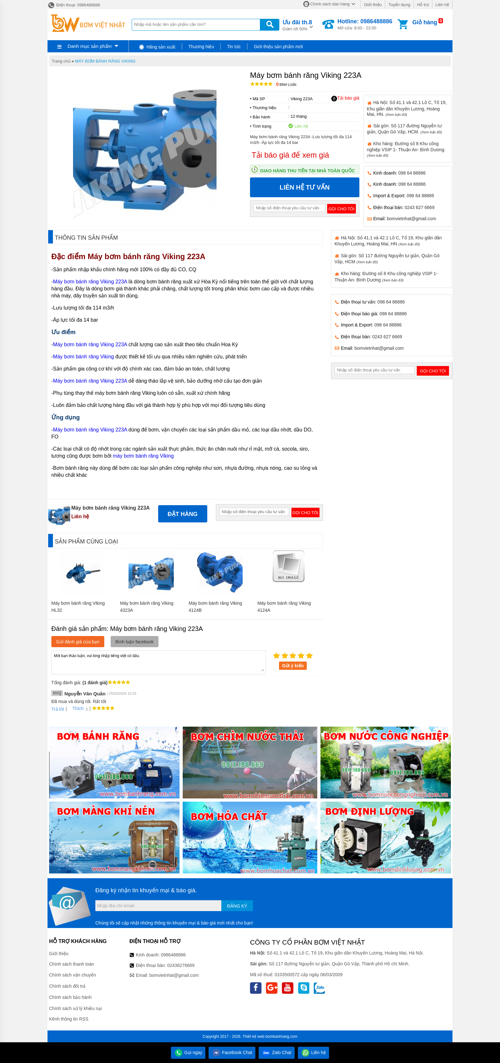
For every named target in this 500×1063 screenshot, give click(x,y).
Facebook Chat (232, 1052)
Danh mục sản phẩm (90, 46)
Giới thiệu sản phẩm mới (278, 46)
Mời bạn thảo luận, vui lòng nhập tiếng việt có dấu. (158, 661)
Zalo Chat (276, 1052)
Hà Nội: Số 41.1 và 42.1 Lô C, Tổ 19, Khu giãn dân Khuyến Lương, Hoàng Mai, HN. (407, 108)
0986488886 (173, 954)
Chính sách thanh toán (71, 964)
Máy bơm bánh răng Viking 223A (147, 256)
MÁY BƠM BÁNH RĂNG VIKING (105, 61)
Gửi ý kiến (293, 665)
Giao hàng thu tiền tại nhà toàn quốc (307, 170)
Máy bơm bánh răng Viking (83, 356)
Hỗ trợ (423, 4)
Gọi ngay (188, 1052)
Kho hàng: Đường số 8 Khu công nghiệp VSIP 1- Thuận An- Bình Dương (406, 149)
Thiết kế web (254, 1036)
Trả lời (57, 709)
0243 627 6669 (419, 207)
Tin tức (234, 46)
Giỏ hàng (424, 22)
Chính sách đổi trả (67, 986)
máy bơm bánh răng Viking (143, 456)
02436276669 (181, 965)
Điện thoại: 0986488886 (74, 5)
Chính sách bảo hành (70, 997)
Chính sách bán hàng (330, 4)
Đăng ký (237, 906)
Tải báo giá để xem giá (290, 155)
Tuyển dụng (399, 4)
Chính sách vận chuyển (72, 974)
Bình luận (286, 84)
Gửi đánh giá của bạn (77, 641)
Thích (76, 708)
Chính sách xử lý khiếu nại (75, 1008)
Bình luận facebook (134, 641)
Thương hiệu (201, 46)
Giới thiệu (372, 4)
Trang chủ (61, 61)
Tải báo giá (345, 98)
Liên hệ (442, 4)
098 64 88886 (412, 173)
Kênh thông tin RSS (68, 1019)
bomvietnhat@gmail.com (411, 218)
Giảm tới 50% (297, 24)
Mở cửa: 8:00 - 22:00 (364, 24)
